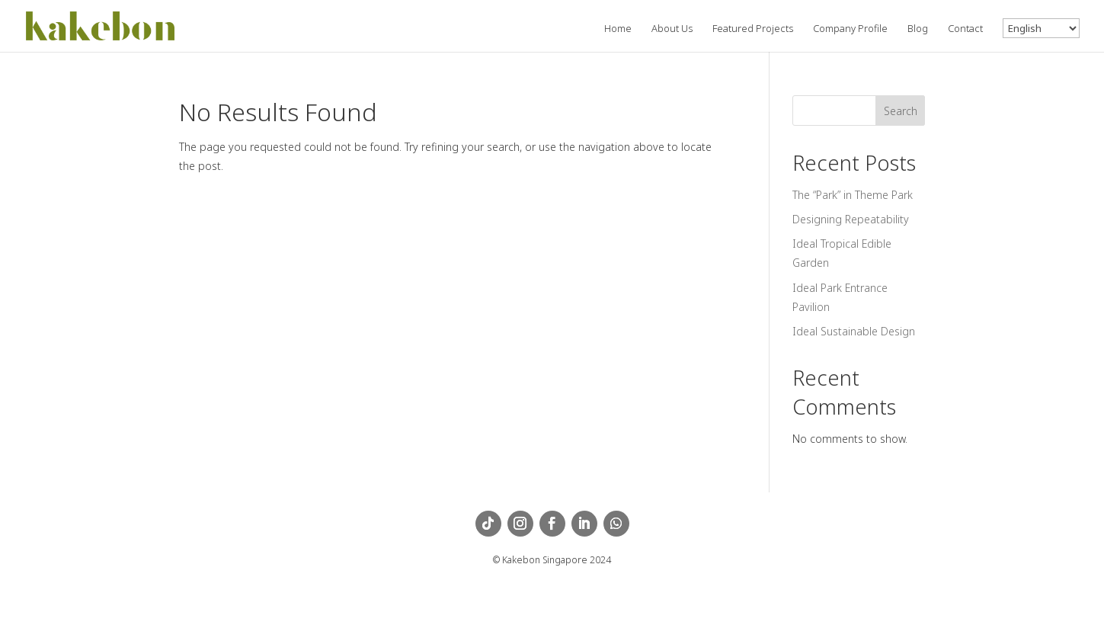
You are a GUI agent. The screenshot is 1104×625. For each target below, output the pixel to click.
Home (618, 29)
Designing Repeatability (850, 219)
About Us (672, 29)
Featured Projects (752, 29)
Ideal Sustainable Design (853, 331)
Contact (965, 29)
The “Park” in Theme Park (852, 195)
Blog (917, 29)
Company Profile (850, 29)
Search (900, 111)
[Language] (1041, 28)
